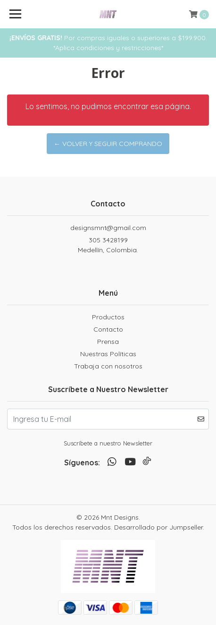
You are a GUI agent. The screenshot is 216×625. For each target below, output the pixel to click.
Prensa (108, 341)
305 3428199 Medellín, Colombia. (108, 245)
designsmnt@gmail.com (108, 227)
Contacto (108, 329)
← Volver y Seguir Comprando (108, 143)
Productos (108, 317)
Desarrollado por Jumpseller (158, 527)
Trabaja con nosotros (108, 366)
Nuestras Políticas (108, 354)
